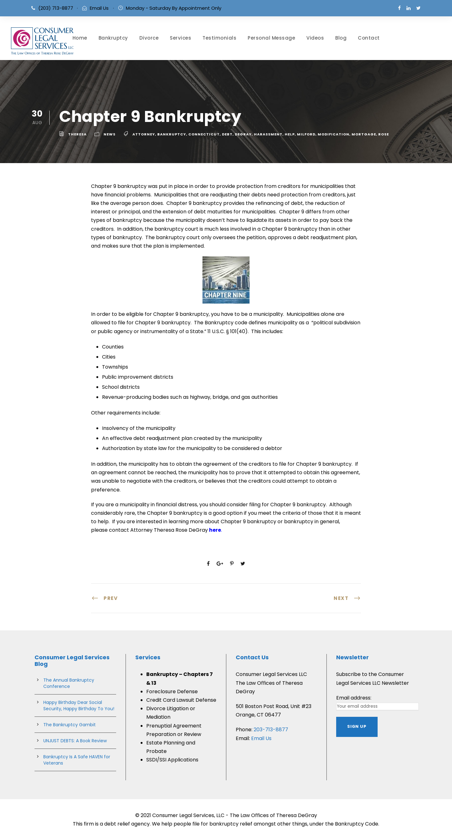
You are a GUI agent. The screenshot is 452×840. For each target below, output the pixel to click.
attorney (143, 134)
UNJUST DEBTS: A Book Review (75, 741)
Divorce (149, 38)
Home (80, 38)
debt (227, 134)
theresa (77, 134)
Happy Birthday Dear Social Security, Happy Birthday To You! (78, 705)
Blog (341, 38)
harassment (268, 134)
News (110, 134)
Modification (333, 134)
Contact (369, 38)
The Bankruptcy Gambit (69, 725)
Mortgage (364, 134)
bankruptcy (171, 134)
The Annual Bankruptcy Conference (68, 683)
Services (180, 38)
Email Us (99, 8)
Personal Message (271, 38)
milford (306, 134)
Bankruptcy (113, 38)
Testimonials (219, 38)
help (290, 134)
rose (383, 134)
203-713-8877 (271, 729)
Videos (315, 38)
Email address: (353, 697)
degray (243, 134)
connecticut (204, 134)
